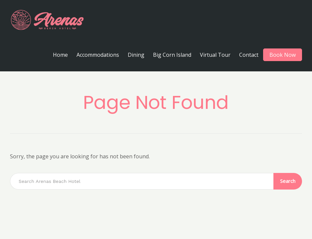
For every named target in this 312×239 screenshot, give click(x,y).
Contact (248, 54)
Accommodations (98, 54)
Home (60, 54)
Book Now (282, 54)
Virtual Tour (215, 54)
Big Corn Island (172, 54)
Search (287, 181)
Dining (136, 54)
